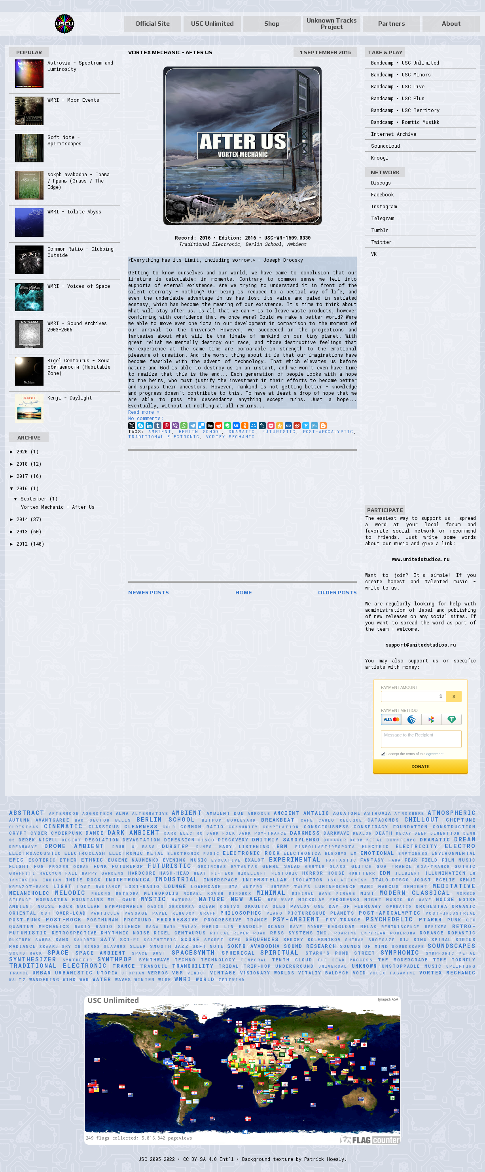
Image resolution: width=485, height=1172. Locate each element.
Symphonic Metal (451, 953)
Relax (368, 926)
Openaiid (399, 906)
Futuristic (279, 431)
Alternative (150, 813)
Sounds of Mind (364, 946)
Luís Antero (244, 886)
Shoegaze (381, 939)
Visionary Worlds (267, 973)
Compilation (281, 827)
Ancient (287, 813)
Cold (169, 827)
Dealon (362, 833)
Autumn (19, 820)
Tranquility (193, 966)
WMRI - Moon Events (73, 100)
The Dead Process (345, 960)
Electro (460, 846)
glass (338, 866)
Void (359, 973)
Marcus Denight (403, 886)
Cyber (39, 833)
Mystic (153, 899)
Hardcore (142, 873)
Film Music (459, 860)
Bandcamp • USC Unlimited (405, 62)
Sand (62, 939)
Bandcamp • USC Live (397, 86)
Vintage (223, 972)
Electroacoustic (35, 853)
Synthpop (115, 959)
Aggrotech (97, 813)
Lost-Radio (142, 886)
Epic (16, 859)
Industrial (176, 879)
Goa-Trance (433, 866)
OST (46, 913)
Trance (123, 966)
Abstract (27, 812)
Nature (212, 899)
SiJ (404, 939)
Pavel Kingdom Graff (184, 913)
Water (102, 979)
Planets (342, 913)
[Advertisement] (242, 515)
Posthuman (103, 920)
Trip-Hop (257, 966)
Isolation (307, 880)
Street (364, 953)
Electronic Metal (136, 853)
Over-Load (71, 913)
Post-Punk (25, 920)
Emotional (377, 853)
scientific (160, 939)
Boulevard (241, 820)
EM (353, 853)
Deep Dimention (437, 833)
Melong (101, 893)
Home (243, 592)
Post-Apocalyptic (328, 431)
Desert (72, 840)
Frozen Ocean (69, 866)
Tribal (228, 966)
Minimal (271, 892)
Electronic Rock (251, 853)
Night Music (384, 899)
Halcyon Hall (59, 873)
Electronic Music (193, 853)
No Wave (420, 899)
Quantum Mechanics (39, 926)
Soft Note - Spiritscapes (64, 140)
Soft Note (208, 946)
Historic (284, 873)
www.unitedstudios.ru (420, 559)
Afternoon (64, 813)
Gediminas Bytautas (227, 866)
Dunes (204, 846)
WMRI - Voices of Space (78, 286)
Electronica (302, 853)
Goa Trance (394, 866)
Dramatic (242, 431)
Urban (41, 972)
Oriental (22, 913)
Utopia (107, 973)
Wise (164, 979)
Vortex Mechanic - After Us (170, 52)
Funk (100, 866)
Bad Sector (92, 820)
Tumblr (379, 230)
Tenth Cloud (292, 960)
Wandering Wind (52, 979)
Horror (313, 873)
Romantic (462, 933)
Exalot (255, 860)
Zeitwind (231, 979)
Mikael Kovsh (204, 893)
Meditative (454, 886)
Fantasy (372, 860)
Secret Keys (222, 939)
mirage (346, 893)
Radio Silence (118, 926)
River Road (249, 933)
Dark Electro (183, 833)
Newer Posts (148, 592)
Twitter (381, 242)
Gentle (315, 866)
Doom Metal (366, 840)
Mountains (88, 899)
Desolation (102, 840)
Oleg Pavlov (291, 906)
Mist (367, 893)
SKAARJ (49, 946)
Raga (152, 926)
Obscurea (182, 906)
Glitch (361, 866)
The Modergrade (403, 960)
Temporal (254, 960)
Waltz (17, 979)
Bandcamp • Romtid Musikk (405, 122)
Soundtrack (25, 953)
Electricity (417, 846)
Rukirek (20, 939)
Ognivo (230, 906)
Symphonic (400, 952)
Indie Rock (83, 880)
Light (62, 886)
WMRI (182, 979)
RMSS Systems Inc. (300, 933)
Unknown (364, 966)
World (205, 979)
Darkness (305, 833)
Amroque (259, 813)
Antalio (316, 813)
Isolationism (347, 880)
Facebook (382, 194)
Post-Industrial (451, 913)
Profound (138, 920)
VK (374, 254)
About (451, 23)
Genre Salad (281, 866)
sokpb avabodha (253, 946)
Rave (296, 926)
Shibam (354, 939)
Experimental (295, 859)
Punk (454, 920)
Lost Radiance (99, 886)
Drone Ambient (74, 846)
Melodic (70, 892)
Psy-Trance (343, 920)
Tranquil (154, 966)
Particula (105, 913)
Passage (136, 913)
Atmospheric (452, 812)
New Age (246, 899)
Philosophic (241, 912)
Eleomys (336, 853)
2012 (23, 543)
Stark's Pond (327, 953)
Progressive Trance (236, 920)
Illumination (445, 873)
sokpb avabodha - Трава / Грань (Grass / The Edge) (78, 180)
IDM (385, 872)
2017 (23, 476)
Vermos (158, 973)
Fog (39, 866)
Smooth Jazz (169, 946)
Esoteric (42, 860)
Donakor (335, 840)
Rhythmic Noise (125, 933)
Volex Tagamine (392, 973)
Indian (52, 880)
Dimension (179, 840)
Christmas (24, 827)
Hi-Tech (222, 873)
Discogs (381, 182)
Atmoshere (409, 813)
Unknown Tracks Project (332, 23)
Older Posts (337, 592)
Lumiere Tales (289, 886)
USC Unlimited (212, 23)
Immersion (23, 880)
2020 (23, 451)
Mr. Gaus (122, 899)
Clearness (141, 826)
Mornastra (52, 899)
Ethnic (92, 859)
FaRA (394, 860)
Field (430, 860)
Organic (464, 906)
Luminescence (335, 886)
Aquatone (347, 813)
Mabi (367, 886)
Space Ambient (100, 952)
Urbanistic (74, 972)
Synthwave (154, 960)
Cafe (307, 820)
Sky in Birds (81, 946)
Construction (454, 827)
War (84, 979)
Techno (185, 960)
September (35, 498)
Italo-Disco (390, 880)
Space (58, 952)
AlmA (122, 813)
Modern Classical (415, 892)
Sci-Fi (130, 939)
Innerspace (221, 880)
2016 (23, 488)
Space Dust (149, 953)
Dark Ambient (134, 832)
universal (332, 966)
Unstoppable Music (412, 966)
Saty (108, 939)
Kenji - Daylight (69, 397)
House (336, 873)
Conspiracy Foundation (391, 827)
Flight (19, 866)
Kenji (468, 880)
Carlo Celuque (340, 820)
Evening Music (185, 860)
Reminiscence (400, 926)
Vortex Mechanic (230, 437)
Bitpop (212, 820)
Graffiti (22, 873)
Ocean (207, 906)
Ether (68, 860)
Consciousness (326, 827)
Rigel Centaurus (180, 933)
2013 (23, 531)
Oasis (155, 906)
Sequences (262, 939)
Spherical (238, 952)
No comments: (145, 418)
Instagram (384, 206)
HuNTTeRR (362, 873)
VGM (178, 972)
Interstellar (265, 879)
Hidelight (252, 873)
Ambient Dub (225, 813)
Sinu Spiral (432, 939)
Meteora (127, 893)
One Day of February (347, 906)
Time (440, 960)
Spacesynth (193, 952)
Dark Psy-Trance (263, 833)
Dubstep (175, 846)
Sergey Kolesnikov (312, 939)
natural (183, 899)
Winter (145, 979)
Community (243, 827)
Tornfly (463, 960)
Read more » (143, 412)
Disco (206, 840)
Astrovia (377, 813)
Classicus (104, 827)
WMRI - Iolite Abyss (74, 211)
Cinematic (63, 826)
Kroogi (379, 157)
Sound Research (310, 946)
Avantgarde (53, 820)
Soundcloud (385, 146)
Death (384, 833)
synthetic (78, 960)
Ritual (220, 933)
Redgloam (341, 926)
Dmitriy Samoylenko (286, 839)
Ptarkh (430, 919)
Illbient (408, 873)
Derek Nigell (38, 840)
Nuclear (88, 906)
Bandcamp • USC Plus (397, 98)
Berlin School (200, 431)
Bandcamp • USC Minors (401, 74)
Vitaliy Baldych (323, 973)
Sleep (138, 946)
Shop (272, 23)
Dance (94, 833)
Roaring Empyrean (360, 933)
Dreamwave (23, 846)
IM (473, 873)
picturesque (307, 913)
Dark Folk (221, 833)
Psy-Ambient (296, 919)
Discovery (233, 840)
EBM (282, 846)
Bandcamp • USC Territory (405, 110)
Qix (471, 920)
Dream (465, 839)
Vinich (197, 973)
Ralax (189, 926)
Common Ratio (202, 827)
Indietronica (127, 879)
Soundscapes (452, 945)
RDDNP (315, 926)
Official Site (152, 23)
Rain (170, 926)
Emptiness (413, 853)
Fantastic (341, 860)
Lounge (175, 886)
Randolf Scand (262, 926)
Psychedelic (389, 919)
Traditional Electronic (164, 437)
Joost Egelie (434, 880)
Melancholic (29, 893)
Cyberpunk (66, 833)
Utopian (133, 973)
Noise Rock (55, 906)
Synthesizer (33, 959)
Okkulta (256, 906)
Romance (432, 933)
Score (190, 939)
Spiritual (279, 952)
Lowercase (206, 886)
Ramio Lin (218, 926)
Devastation (142, 840)
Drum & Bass (133, 846)
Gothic (465, 866)
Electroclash (85, 853)
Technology (218, 960)
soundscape (408, 946)
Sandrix (85, 939)
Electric (375, 846)
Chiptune (461, 819)
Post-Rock (63, 919)
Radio (83, 926)
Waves (123, 979)
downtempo (401, 840)
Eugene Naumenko (133, 860)
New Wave (281, 899)
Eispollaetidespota (325, 846)
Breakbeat (278, 819)
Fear (411, 860)
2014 (23, 519)
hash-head (174, 873)
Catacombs (383, 820)
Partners (391, 23)
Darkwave (337, 833)
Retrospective (74, 933)
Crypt (18, 833)
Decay (403, 833)
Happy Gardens (103, 873)
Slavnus (115, 946)
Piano (275, 913)
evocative (226, 860)
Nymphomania (124, 906)
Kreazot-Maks (29, 886)
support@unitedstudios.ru (421, 644)
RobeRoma (403, 933)
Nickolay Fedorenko (329, 899)
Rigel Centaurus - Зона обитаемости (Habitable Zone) (78, 366)
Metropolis (161, 893)
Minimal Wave (312, 893)
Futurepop (128, 866)
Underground (294, 966)
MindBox (240, 893)
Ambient (160, 431)
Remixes (436, 926)
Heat (200, 873)
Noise (445, 899)
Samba (43, 939)
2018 (23, 463)
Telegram (382, 218)
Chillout (422, 819)
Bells (123, 820)
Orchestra (431, 906)
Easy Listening (244, 846)
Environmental (454, 853)
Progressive (178, 919)
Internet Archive (393, 134)
